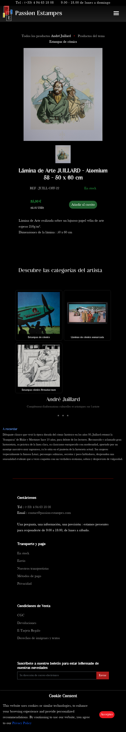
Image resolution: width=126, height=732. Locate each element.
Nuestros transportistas (33, 568)
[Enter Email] (57, 675)
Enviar (102, 675)
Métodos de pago (29, 576)
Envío (21, 561)
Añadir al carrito (83, 204)
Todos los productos (47, 36)
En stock (23, 553)
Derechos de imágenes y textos (38, 638)
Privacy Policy (21, 723)
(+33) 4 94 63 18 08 (39, 2)
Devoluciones (26, 623)
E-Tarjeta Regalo (28, 630)
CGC (20, 615)
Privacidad (24, 584)
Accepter (107, 714)
